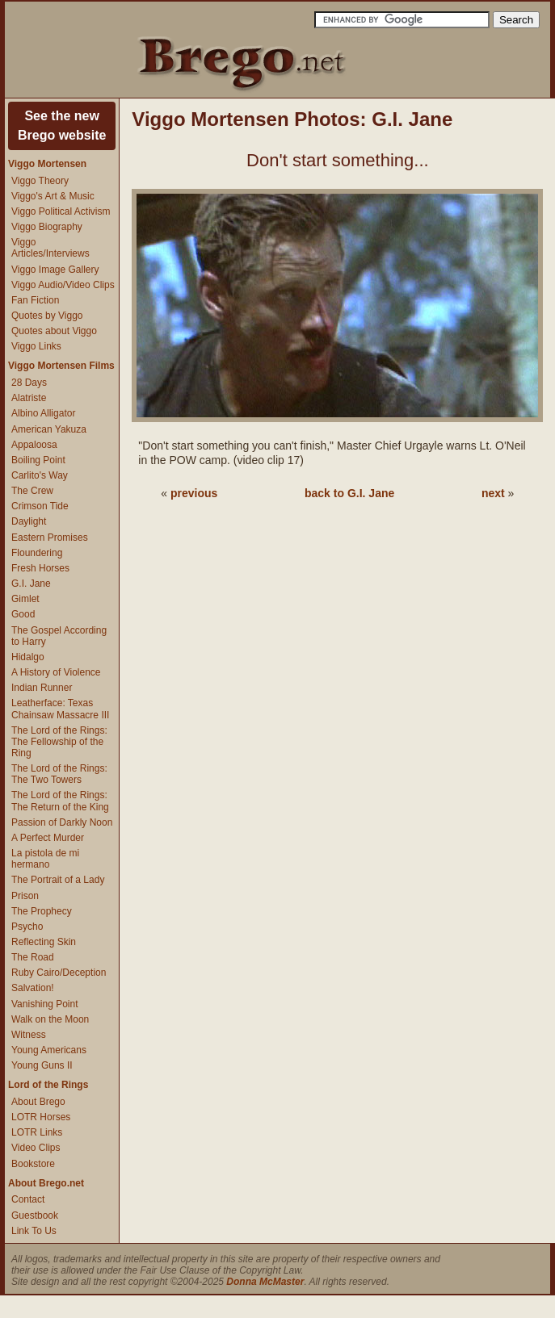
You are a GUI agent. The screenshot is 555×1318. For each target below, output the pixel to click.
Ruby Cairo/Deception (58, 972)
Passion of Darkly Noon (61, 822)
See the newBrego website (62, 125)
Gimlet (25, 599)
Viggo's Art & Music (53, 196)
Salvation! (32, 988)
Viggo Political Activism (61, 211)
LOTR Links (36, 1132)
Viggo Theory (40, 180)
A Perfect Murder (47, 837)
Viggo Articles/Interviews (50, 247)
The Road (32, 957)
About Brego (38, 1101)
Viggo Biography (46, 226)
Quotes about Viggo (54, 331)
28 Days (29, 382)
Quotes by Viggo (47, 315)
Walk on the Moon (50, 1019)
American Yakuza (48, 429)
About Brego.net (46, 1183)
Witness (28, 1034)
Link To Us (34, 1230)
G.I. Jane (31, 583)
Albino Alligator (43, 413)
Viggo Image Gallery (55, 269)
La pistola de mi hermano (45, 858)
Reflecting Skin (43, 942)
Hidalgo (27, 657)
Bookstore (33, 1163)
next (493, 493)
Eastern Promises (49, 537)
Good (23, 614)
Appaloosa (34, 444)
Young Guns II (42, 1065)
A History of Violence (56, 672)
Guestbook (34, 1215)
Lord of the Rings (48, 1084)
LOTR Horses (40, 1117)
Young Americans (48, 1050)
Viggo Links (36, 346)
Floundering (36, 553)
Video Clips (35, 1147)
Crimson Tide (40, 506)
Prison (25, 896)
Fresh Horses (40, 568)
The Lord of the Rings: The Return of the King (60, 800)
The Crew (32, 490)
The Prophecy (41, 911)
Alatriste (28, 398)
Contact (27, 1199)
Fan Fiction (35, 300)
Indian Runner (41, 687)
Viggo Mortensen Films (61, 365)
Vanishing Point (44, 1004)
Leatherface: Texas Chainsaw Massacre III (60, 708)
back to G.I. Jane (349, 493)
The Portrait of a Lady (57, 879)
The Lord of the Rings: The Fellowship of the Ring (59, 742)
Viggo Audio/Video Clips (63, 285)
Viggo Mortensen (47, 163)
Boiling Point (38, 460)
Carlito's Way (39, 475)
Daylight (28, 521)
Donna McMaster (265, 1281)
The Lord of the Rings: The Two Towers (59, 774)
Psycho (27, 926)
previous (193, 493)
